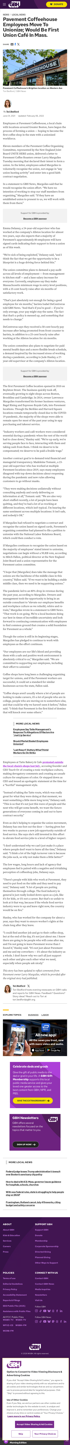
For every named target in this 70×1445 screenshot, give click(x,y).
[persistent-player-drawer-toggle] (67, 1441)
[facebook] (57, 1310)
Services (7, 1241)
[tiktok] (40, 1310)
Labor (45, 1015)
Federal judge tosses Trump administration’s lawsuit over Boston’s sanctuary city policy (33, 1173)
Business (33, 1015)
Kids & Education (11, 1235)
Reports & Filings (11, 1300)
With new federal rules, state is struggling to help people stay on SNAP (35, 1194)
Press (5, 1252)
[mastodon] (53, 1321)
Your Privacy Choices (45, 1434)
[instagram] (36, 1310)
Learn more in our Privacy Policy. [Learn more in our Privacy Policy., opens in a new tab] (23, 1416)
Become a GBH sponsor (35, 218)
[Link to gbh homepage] (14, 4)
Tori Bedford (12, 111)
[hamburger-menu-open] (5, 4)
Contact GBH (41, 1278)
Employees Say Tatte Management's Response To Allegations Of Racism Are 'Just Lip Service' (33, 732)
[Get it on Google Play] (53, 1050)
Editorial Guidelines (13, 1284)
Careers (7, 1246)
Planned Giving (42, 1257)
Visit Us (38, 1300)
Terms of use (9, 1278)
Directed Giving (43, 1252)
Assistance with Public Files (16, 1311)
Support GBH (41, 1230)
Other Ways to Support (46, 1263)
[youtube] (44, 1310)
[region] (35, 1399)
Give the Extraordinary (31, 1100)
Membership (41, 1241)
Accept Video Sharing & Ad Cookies (35, 1424)
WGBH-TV (8, 1320)
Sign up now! (24, 1144)
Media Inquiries (42, 1289)
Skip (21, 1434)
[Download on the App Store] (38, 1050)
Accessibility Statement (15, 1295)
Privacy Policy (10, 1289)
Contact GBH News (44, 1284)
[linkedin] (61, 1310)
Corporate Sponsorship (46, 1246)
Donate (56, 4)
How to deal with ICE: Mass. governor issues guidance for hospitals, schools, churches (33, 1183)
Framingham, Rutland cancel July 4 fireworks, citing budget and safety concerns (33, 1204)
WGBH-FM (20, 1325)
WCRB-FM (8, 1331)
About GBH (8, 1230)
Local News (19, 14)
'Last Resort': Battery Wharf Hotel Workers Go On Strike (30, 751)
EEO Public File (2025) (14, 1306)
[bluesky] (49, 1310)
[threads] (53, 1310)
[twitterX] (28, 986)
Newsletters (41, 1295)
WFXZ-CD (8, 1325)
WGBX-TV (21, 1320)
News (6, 14)
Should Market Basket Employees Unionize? (30, 743)
